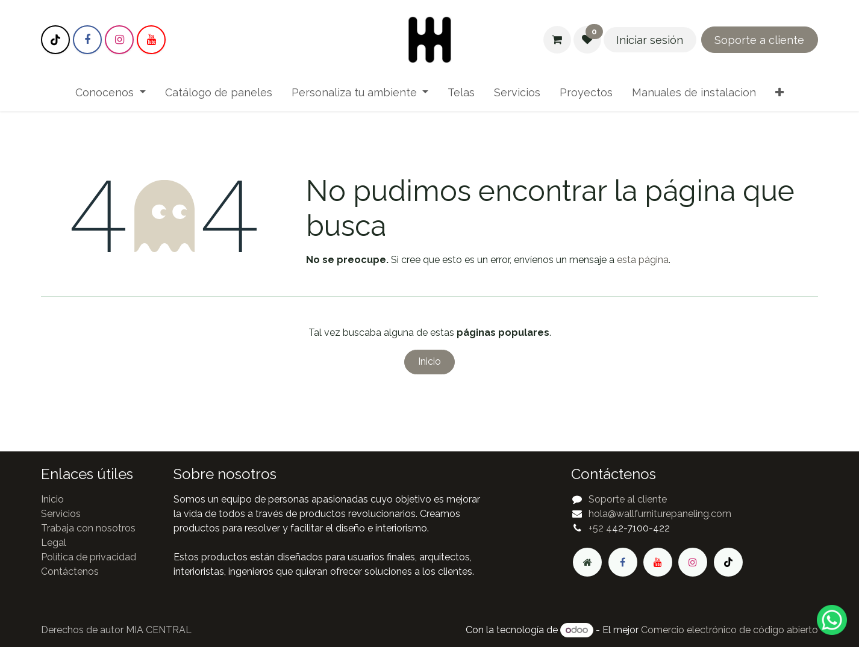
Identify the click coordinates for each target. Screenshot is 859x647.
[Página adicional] (587, 562)
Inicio (429, 361)
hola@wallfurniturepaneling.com (660, 513)
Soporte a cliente (759, 40)
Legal (53, 542)
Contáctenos (70, 571)
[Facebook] (87, 39)
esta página (643, 259)
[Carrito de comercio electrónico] (557, 40)
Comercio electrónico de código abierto (729, 630)
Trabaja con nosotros (88, 528)
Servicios (61, 513)
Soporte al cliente (628, 499)
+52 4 (600, 528)
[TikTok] (55, 39)
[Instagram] (119, 39)
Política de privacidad (88, 557)
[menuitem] (110, 92)
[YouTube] (151, 39)
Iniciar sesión (649, 40)
